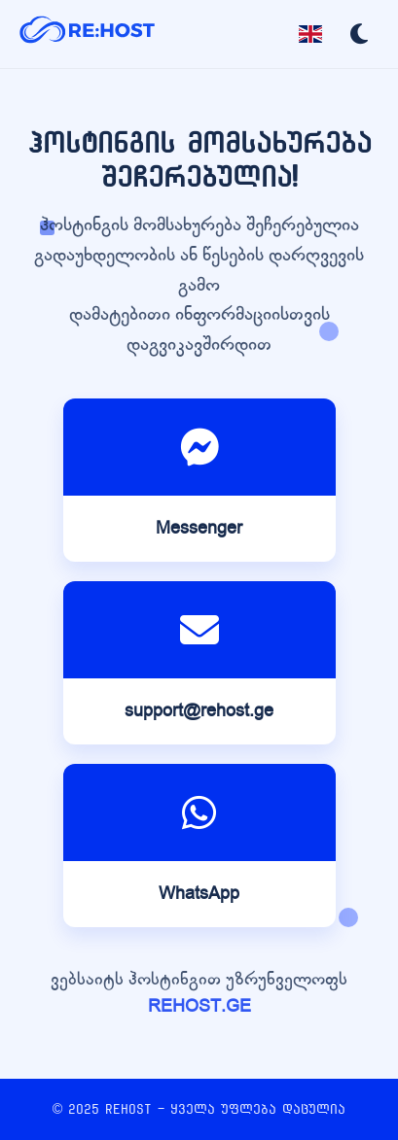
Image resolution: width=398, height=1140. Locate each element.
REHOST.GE (199, 1006)
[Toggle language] (310, 34)
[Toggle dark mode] (359, 34)
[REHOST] (87, 34)
